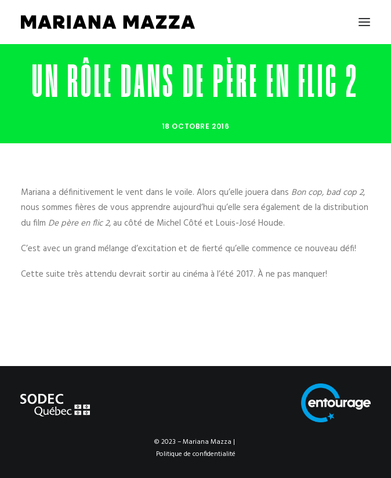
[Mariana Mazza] (108, 22)
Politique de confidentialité (196, 454)
